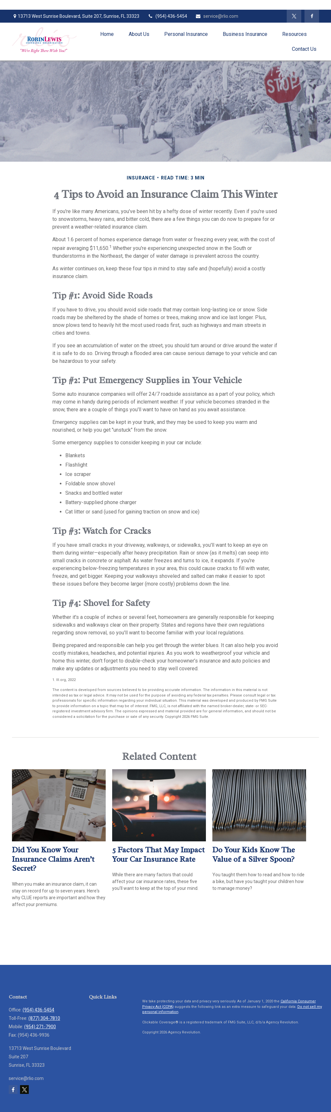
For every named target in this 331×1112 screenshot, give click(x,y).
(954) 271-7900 (40, 1026)
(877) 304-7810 (44, 1018)
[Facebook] (311, 16)
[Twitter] (294, 16)
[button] (107, 34)
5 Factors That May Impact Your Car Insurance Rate (158, 854)
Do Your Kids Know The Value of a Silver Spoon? (253, 854)
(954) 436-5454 (167, 16)
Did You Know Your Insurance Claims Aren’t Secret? (53, 859)
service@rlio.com (216, 16)
